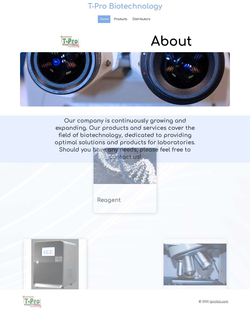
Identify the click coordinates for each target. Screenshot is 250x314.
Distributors (141, 19)
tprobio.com (219, 301)
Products (120, 19)
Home (104, 19)
